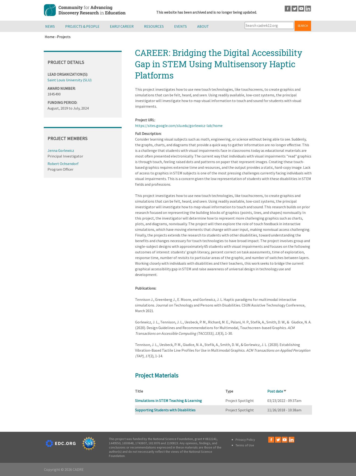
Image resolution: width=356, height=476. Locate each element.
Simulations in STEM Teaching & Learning (168, 400)
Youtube (301, 9)
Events (180, 26)
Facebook (288, 9)
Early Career (122, 26)
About (203, 26)
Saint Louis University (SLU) (70, 80)
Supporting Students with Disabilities (165, 410)
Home (50, 36)
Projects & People (82, 26)
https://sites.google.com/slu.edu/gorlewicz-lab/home (179, 125)
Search (303, 26)
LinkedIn (308, 9)
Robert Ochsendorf (63, 163)
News (50, 26)
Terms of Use (245, 445)
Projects (64, 36)
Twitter (294, 9)
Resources (154, 26)
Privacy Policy (245, 439)
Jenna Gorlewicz (61, 150)
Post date (277, 391)
